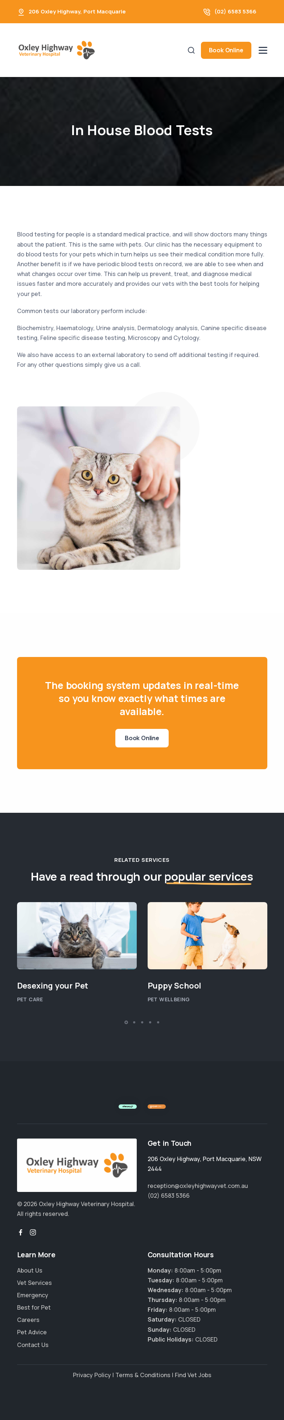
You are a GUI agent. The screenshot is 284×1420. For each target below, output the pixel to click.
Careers (28, 1320)
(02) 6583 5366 (235, 11)
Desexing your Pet (53, 985)
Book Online (226, 50)
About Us (29, 1270)
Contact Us (33, 1345)
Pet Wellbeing (169, 999)
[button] (126, 1022)
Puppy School (175, 985)
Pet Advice (32, 1332)
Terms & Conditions (142, 1375)
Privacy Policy (92, 1375)
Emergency (32, 1295)
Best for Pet (34, 1307)
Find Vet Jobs (193, 1375)
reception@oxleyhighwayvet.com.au (198, 1186)
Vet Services (34, 1283)
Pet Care (30, 999)
